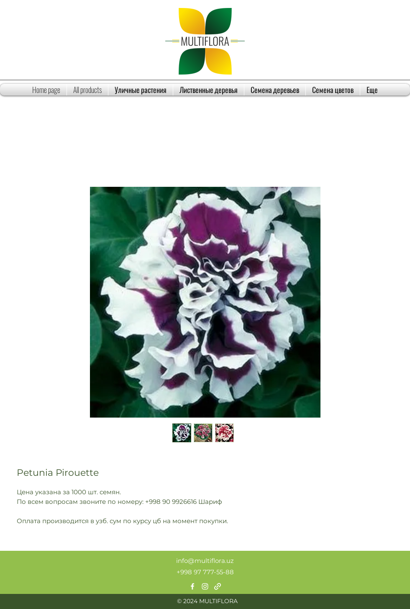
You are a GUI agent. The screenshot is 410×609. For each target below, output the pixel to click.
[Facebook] (192, 586)
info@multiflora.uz (205, 561)
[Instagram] (205, 586)
